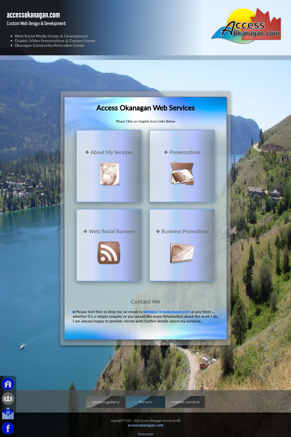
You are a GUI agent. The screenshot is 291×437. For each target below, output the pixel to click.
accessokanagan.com (145, 425)
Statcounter (145, 434)
